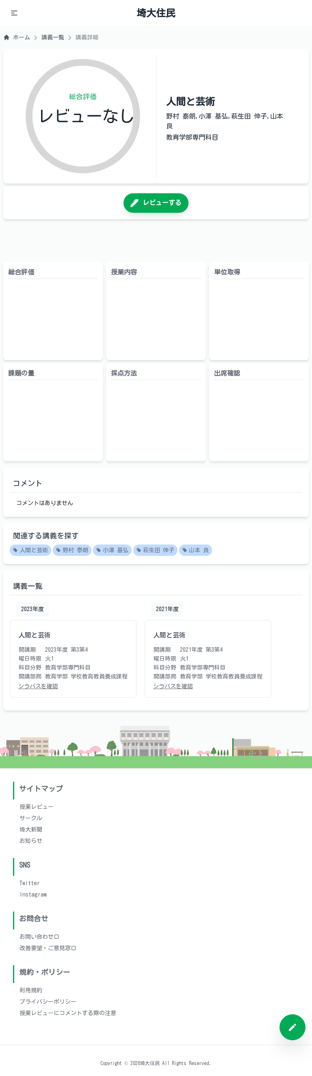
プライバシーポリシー (48, 1002)
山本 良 (195, 550)
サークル (31, 818)
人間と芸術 (30, 550)
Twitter (30, 883)
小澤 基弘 (112, 550)
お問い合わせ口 (39, 937)
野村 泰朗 (72, 550)
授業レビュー (37, 807)
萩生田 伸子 (155, 550)
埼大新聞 (31, 829)
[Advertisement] (156, 241)
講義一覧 (52, 37)
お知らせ (31, 841)
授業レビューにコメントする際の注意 (68, 1013)
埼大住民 (156, 13)
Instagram (33, 894)
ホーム (16, 37)
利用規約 (31, 990)
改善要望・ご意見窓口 (48, 948)
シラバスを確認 (38, 686)
